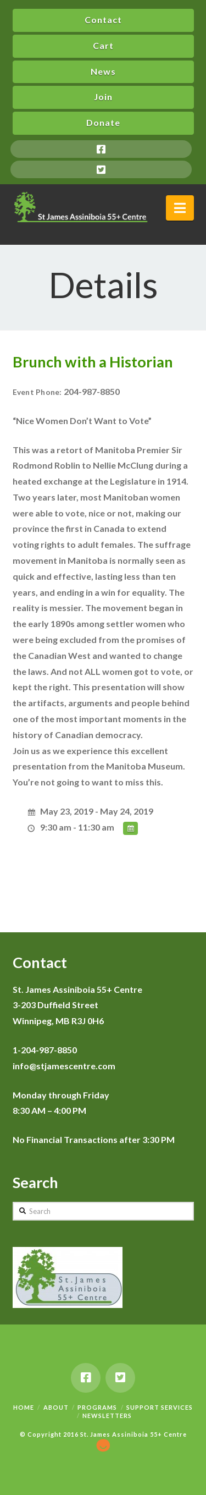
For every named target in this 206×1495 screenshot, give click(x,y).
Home (23, 1407)
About (56, 1407)
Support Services (159, 1407)
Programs (97, 1407)
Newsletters (107, 1415)
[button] (180, 208)
